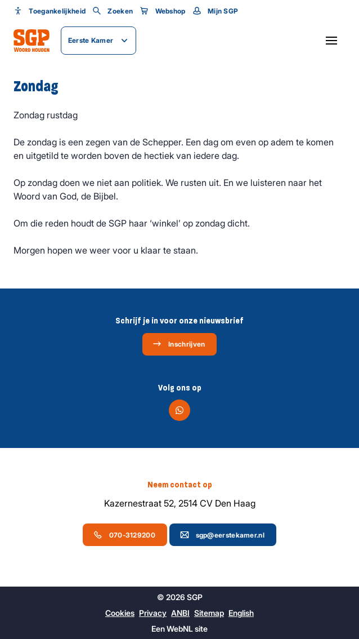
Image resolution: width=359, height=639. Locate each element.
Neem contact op (179, 485)
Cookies (119, 613)
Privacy (153, 613)
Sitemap (209, 613)
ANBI (180, 613)
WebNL (180, 628)
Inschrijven (178, 343)
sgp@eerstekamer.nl (222, 534)
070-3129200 (124, 534)
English (241, 613)
